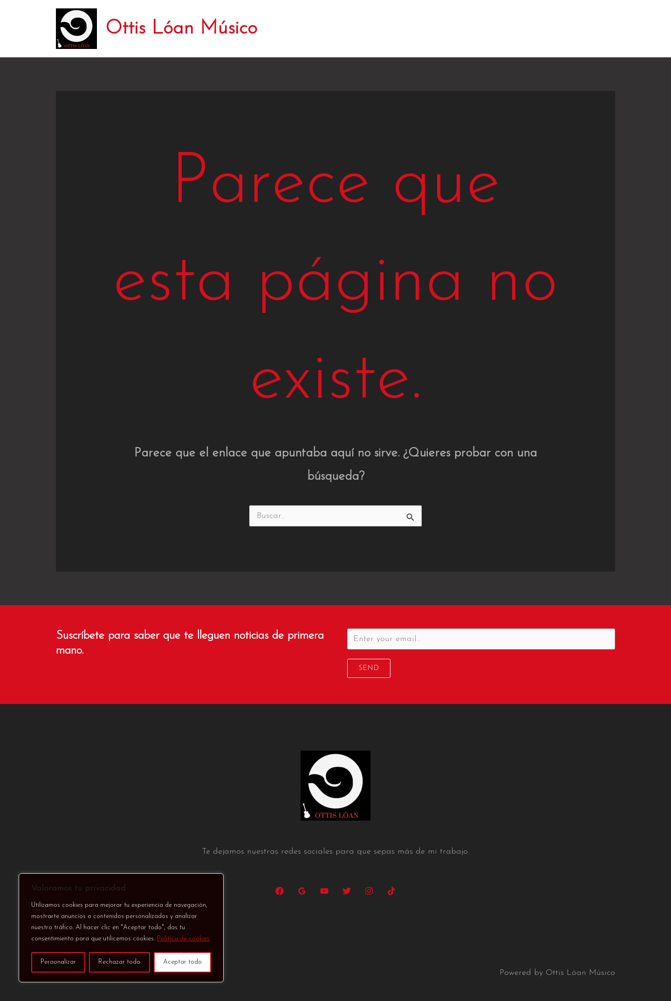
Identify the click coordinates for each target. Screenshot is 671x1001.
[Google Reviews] (302, 891)
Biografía (338, 28)
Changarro (535, 28)
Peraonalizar (58, 962)
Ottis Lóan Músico (181, 28)
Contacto (590, 28)
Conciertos (392, 28)
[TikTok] (391, 891)
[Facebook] (279, 891)
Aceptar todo (182, 962)
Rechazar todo (119, 962)
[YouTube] (324, 891)
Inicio (294, 28)
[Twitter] (346, 891)
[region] (121, 927)
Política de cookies (183, 938)
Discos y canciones (463, 28)
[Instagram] (369, 891)
